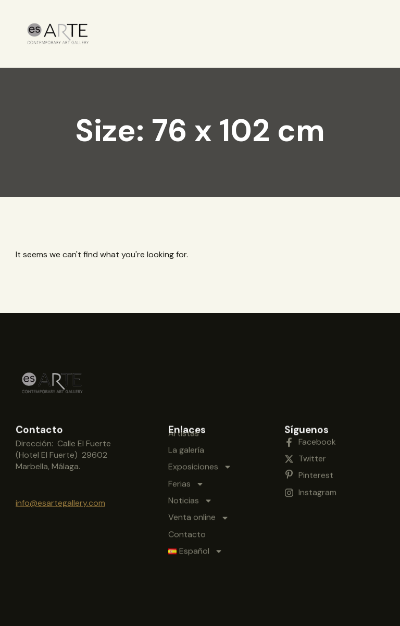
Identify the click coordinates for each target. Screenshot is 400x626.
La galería (186, 403)
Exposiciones (200, 420)
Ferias (186, 437)
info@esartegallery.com (60, 495)
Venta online (198, 471)
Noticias (190, 454)
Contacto (187, 487)
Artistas (183, 386)
